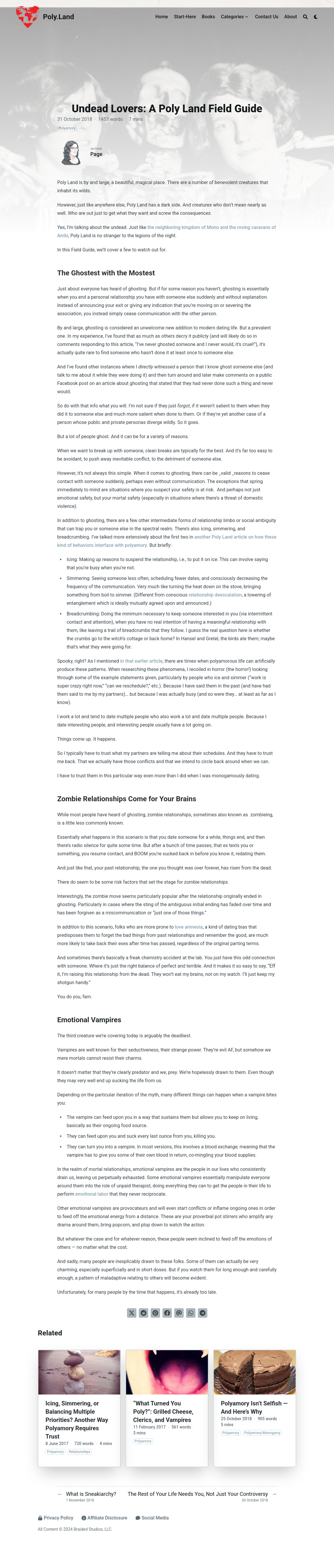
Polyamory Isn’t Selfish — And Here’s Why (254, 1407)
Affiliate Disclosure (104, 1518)
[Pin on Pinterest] (155, 1313)
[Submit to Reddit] (143, 1313)
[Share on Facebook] (167, 1313)
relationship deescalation (215, 595)
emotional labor (91, 1194)
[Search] (305, 16)
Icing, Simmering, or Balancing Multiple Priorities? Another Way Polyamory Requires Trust (76, 1420)
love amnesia (189, 927)
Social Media (152, 1518)
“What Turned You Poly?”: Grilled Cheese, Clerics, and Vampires (163, 1411)
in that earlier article (141, 661)
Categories (232, 16)
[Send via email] (179, 1313)
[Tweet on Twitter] (131, 1313)
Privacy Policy (55, 1518)
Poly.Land (58, 16)
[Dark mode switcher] (316, 16)
